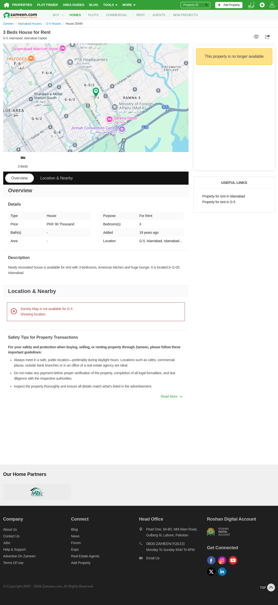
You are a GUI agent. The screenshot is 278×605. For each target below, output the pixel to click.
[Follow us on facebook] (212, 564)
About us (10, 529)
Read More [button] (171, 396)
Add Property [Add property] (80, 563)
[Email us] (173, 559)
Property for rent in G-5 (218, 202)
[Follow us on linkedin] (223, 576)
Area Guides (73, 5)
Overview (19, 178)
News (75, 536)
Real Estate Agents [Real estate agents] (85, 556)
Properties (22, 5)
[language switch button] (251, 5)
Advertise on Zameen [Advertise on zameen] (19, 556)
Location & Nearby (56, 178)
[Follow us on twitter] (212, 576)
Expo (75, 549)
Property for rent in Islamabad (223, 196)
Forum (76, 543)
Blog (93, 5)
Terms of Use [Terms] (13, 563)
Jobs (6, 543)
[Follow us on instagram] (223, 564)
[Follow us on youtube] (234, 564)
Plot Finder (47, 5)
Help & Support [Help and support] (14, 549)
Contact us (11, 536)
